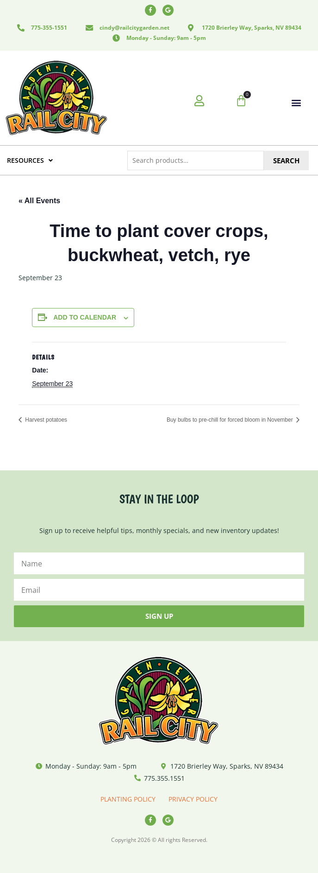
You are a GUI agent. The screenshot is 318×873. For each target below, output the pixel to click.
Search (286, 160)
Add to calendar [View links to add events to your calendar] (84, 317)
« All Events (39, 201)
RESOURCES (30, 160)
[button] (296, 102)
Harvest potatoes (45, 420)
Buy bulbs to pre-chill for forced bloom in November (230, 420)
